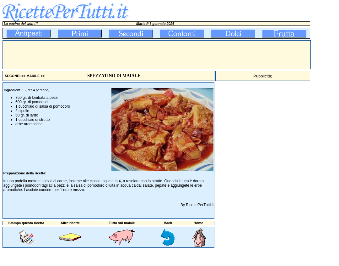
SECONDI (12, 76)
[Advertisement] (117, 55)
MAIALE (33, 76)
